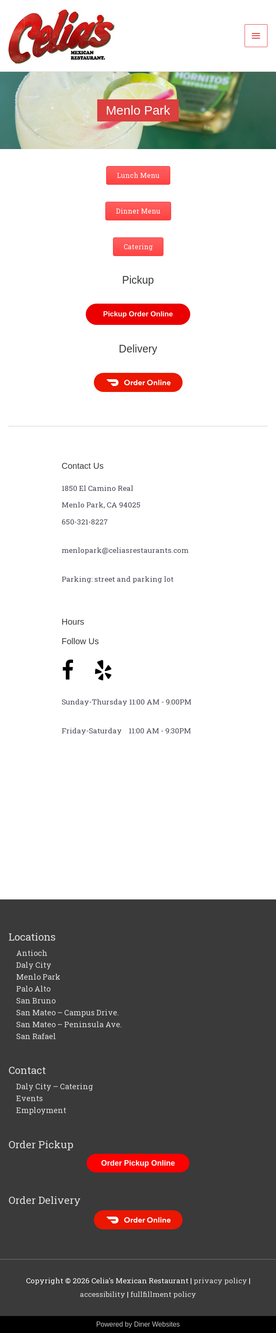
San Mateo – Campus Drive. (67, 1012)
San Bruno (36, 1000)
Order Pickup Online (138, 1163)
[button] (138, 175)
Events (29, 1098)
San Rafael (36, 1036)
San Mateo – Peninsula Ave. (69, 1024)
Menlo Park (38, 977)
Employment (41, 1110)
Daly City (33, 965)
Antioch (32, 953)
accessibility (102, 1294)
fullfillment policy (163, 1294)
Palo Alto (33, 989)
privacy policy (220, 1280)
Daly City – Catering (54, 1086)
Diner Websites (157, 1324)
